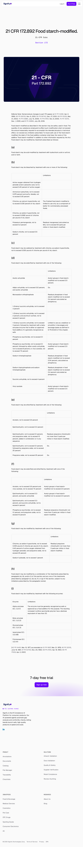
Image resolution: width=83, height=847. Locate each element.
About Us (47, 799)
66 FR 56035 (20, 116)
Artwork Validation (50, 756)
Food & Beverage (9, 799)
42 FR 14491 (16, 647)
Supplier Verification (51, 770)
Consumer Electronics (11, 826)
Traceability (7, 775)
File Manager (7, 770)
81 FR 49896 (29, 121)
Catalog (5, 766)
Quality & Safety (50, 765)
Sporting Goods (8, 822)
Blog (45, 804)
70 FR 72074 (64, 119)
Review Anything (50, 779)
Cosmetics (6, 808)
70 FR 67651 (44, 119)
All (4, 831)
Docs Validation (49, 761)
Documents (7, 761)
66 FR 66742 (41, 116)
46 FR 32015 (66, 647)
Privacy (41, 842)
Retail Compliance (50, 774)
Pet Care (6, 813)
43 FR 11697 (46, 647)
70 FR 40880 (23, 119)
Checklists (6, 779)
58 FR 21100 (47, 650)
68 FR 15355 (62, 116)
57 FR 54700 (26, 650)
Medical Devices (9, 804)
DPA (47, 842)
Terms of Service (32, 842)
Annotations (7, 756)
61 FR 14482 (59, 114)
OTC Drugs (6, 817)
